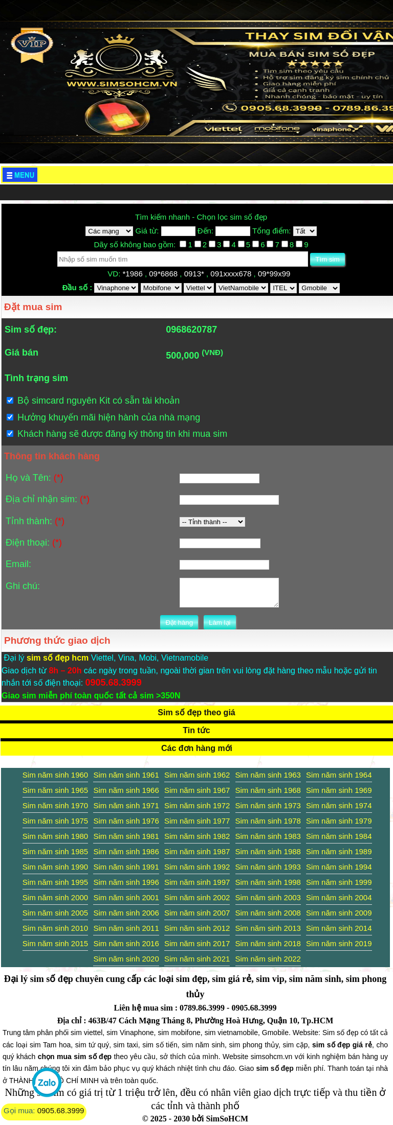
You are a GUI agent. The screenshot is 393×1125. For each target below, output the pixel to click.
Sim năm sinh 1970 (55, 805)
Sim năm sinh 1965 (55, 790)
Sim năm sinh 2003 (268, 897)
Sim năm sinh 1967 (197, 790)
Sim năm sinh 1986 (126, 851)
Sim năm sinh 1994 (339, 866)
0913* (195, 273)
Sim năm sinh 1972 (197, 805)
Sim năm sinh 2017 (197, 943)
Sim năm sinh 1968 (268, 790)
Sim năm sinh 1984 (339, 836)
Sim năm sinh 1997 (197, 882)
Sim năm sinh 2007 (197, 912)
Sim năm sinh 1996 (126, 882)
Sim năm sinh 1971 (126, 805)
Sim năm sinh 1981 (126, 836)
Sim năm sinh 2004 (339, 897)
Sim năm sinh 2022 (268, 958)
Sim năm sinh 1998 (268, 882)
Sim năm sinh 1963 (268, 774)
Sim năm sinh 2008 (268, 912)
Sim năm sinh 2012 (197, 928)
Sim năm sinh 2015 (55, 943)
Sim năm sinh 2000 (55, 897)
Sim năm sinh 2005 (55, 912)
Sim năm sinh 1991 (126, 866)
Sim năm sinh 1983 (268, 836)
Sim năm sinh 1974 (339, 805)
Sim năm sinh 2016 (126, 943)
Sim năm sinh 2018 (268, 943)
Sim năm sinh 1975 (55, 820)
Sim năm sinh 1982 (197, 836)
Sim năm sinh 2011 (126, 928)
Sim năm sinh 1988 (268, 851)
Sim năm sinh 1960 (55, 774)
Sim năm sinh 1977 (197, 820)
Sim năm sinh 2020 (126, 958)
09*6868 (164, 273)
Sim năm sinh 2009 (339, 912)
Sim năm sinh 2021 (197, 958)
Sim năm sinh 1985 (55, 851)
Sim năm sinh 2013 (268, 928)
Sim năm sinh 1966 (126, 790)
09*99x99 (275, 273)
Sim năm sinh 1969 (339, 790)
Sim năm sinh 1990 (55, 866)
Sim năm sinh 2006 (126, 912)
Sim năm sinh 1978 (268, 820)
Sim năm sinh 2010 (55, 928)
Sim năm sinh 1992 (197, 866)
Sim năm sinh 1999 (339, 882)
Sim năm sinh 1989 (339, 851)
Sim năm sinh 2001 (126, 897)
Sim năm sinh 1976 (126, 820)
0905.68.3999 (60, 1110)
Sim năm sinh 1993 (268, 866)
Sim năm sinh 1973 (268, 805)
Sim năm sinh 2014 (339, 928)
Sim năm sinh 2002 (197, 897)
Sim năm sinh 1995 (55, 882)
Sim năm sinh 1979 (339, 820)
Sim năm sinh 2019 (339, 943)
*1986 (134, 273)
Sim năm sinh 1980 (55, 836)
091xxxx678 (231, 273)
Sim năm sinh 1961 (126, 774)
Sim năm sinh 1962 (197, 774)
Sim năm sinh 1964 (339, 774)
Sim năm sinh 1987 (197, 851)
